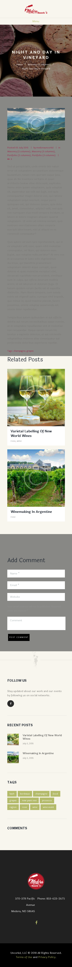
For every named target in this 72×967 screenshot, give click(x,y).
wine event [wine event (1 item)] (48, 807)
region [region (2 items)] (13, 807)
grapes (30, 351)
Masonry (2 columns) (39, 64)
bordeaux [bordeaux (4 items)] (25, 793)
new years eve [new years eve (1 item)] (29, 800)
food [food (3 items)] (55, 793)
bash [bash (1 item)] (12, 793)
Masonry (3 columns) (43, 151)
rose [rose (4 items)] (24, 807)
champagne (19, 351)
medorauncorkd (44, 147)
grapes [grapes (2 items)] (13, 800)
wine (19, 441)
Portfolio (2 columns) (19, 155)
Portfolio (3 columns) (43, 155)
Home (19, 64)
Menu (35, 21)
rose (13, 441)
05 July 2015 (21, 147)
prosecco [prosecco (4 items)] (47, 800)
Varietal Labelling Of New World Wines (31, 433)
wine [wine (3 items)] (34, 807)
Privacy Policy (46, 957)
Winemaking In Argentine (31, 511)
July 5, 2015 (28, 743)
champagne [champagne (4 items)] (41, 793)
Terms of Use (24, 957)
